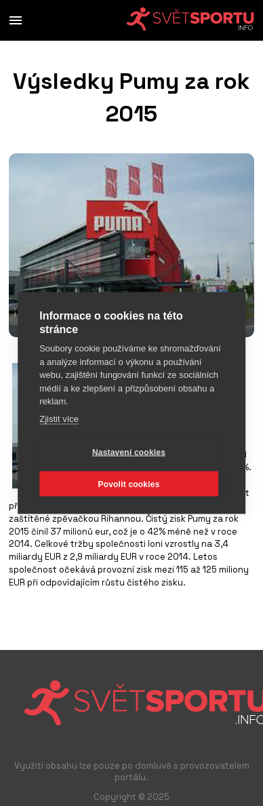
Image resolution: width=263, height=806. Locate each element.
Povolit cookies (128, 483)
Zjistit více (59, 418)
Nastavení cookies (128, 452)
